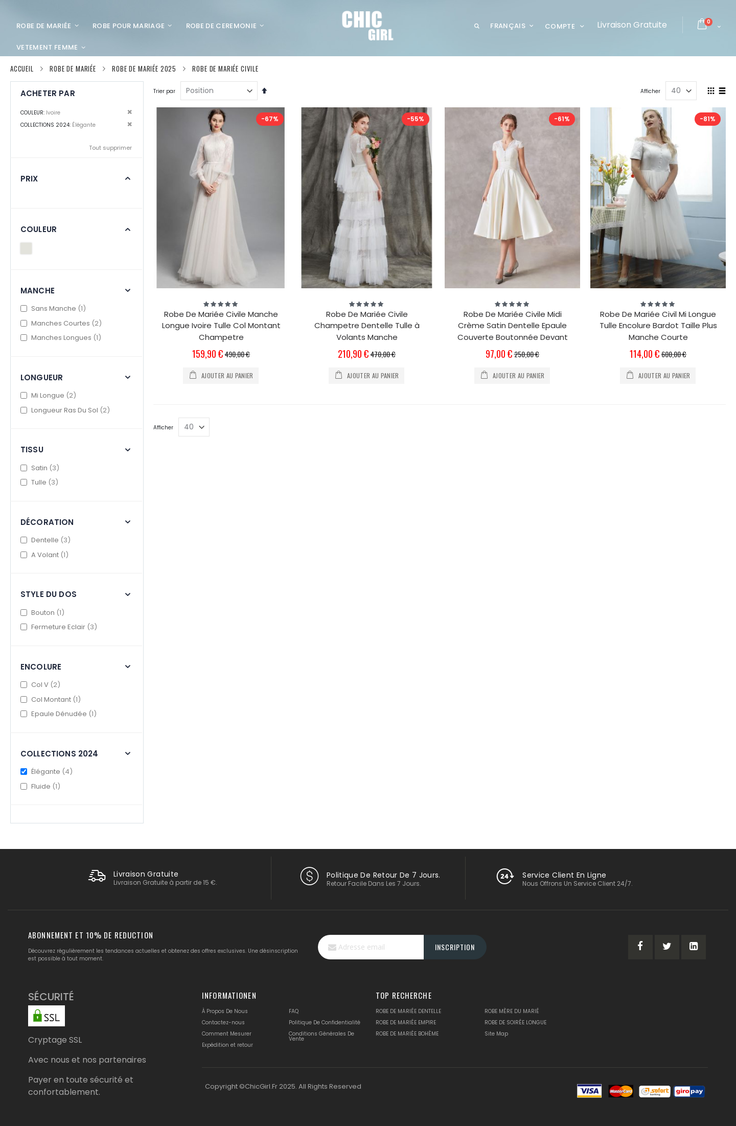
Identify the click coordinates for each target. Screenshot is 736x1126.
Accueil (22, 68)
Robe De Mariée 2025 (144, 68)
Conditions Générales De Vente (321, 1036)
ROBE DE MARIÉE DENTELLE (408, 1011)
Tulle (40, 482)
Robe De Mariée (73, 68)
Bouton (43, 612)
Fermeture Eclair (60, 627)
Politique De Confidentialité (324, 1022)
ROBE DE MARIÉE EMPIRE (406, 1022)
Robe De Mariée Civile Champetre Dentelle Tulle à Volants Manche (367, 325)
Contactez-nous (223, 1022)
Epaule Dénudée (59, 714)
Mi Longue (49, 395)
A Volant (45, 555)
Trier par (164, 91)
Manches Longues (62, 337)
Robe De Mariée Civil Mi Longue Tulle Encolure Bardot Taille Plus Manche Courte (658, 325)
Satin (41, 468)
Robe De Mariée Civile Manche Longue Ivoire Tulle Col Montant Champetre (221, 325)
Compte (560, 26)
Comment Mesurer (226, 1034)
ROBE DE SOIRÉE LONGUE (515, 1022)
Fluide (41, 786)
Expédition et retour (227, 1045)
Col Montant (51, 699)
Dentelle (46, 540)
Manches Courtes (62, 323)
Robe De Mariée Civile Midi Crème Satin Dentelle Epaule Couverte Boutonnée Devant (512, 325)
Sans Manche (54, 308)
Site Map (496, 1034)
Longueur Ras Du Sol (66, 410)
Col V (41, 685)
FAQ (293, 1011)
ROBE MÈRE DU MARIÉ (512, 1011)
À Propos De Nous (225, 1011)
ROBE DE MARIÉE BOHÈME (407, 1034)
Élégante (47, 771)
